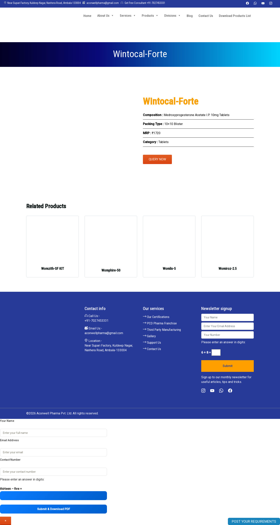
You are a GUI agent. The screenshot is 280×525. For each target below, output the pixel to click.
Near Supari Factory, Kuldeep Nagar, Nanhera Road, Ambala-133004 (42, 2)
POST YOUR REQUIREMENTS (254, 521)
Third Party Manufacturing (162, 330)
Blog (190, 16)
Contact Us (206, 16)
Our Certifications (156, 317)
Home (87, 16)
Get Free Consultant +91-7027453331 (143, 2)
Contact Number (10, 459)
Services (128, 15)
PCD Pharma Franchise (160, 323)
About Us (105, 15)
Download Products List (235, 16)
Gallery (149, 336)
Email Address (9, 440)
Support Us (152, 342)
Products (150, 15)
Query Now (157, 159)
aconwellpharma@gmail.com (100, 2)
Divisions (172, 15)
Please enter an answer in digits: (223, 342)
